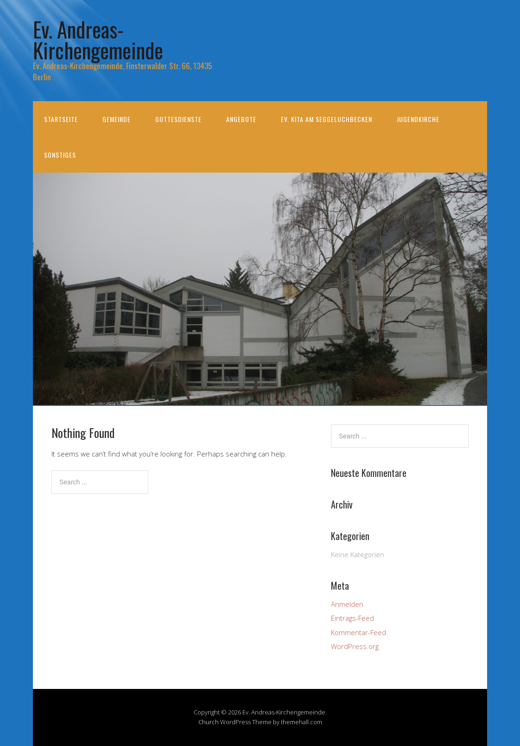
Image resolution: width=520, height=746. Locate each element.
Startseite (61, 119)
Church (208, 722)
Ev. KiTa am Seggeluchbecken (326, 119)
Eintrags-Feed (352, 618)
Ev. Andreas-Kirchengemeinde (98, 39)
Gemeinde (116, 119)
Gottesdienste (178, 119)
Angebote (241, 119)
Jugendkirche (418, 119)
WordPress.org (355, 646)
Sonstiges (60, 155)
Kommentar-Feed (358, 632)
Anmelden (347, 604)
